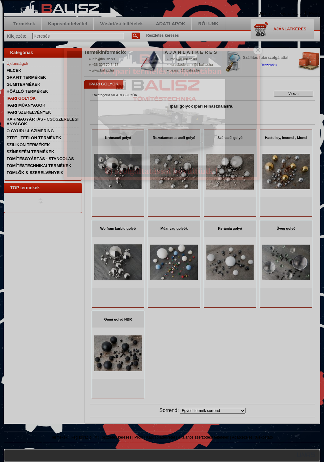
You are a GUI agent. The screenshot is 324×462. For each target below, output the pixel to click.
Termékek (59, 437)
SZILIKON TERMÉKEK (28, 144)
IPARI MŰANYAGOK (26, 105)
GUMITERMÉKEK (23, 84)
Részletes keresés (115, 437)
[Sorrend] (213, 411)
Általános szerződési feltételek (203, 437)
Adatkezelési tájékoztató (252, 437)
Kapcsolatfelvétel (160, 437)
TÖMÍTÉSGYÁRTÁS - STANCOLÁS (40, 158)
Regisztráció (81, 437)
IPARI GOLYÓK (21, 98)
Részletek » (269, 65)
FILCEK (14, 70)
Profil (138, 437)
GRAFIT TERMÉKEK (26, 77)
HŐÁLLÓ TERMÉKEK (27, 91)
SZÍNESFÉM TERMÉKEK (30, 151)
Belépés (265, 13)
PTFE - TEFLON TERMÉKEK (34, 137)
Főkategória (101, 95)
